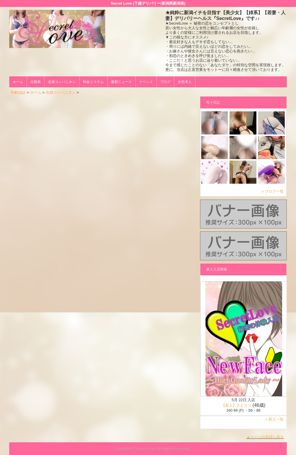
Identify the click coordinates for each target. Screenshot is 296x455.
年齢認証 (18, 92)
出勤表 (35, 82)
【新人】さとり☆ (236, 405)
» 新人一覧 (274, 419)
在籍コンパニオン (62, 82)
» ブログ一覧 (273, 191)
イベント (146, 82)
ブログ (165, 82)
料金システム (93, 82)
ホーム (18, 82)
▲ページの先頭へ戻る (265, 437)
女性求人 (185, 82)
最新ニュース (121, 82)
